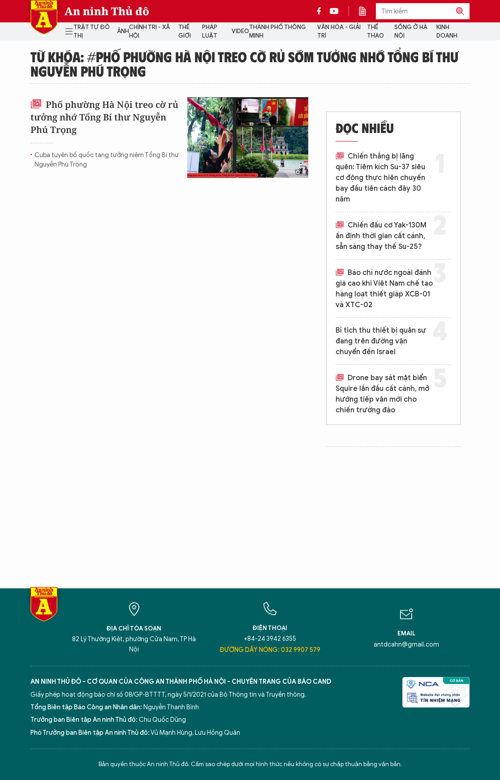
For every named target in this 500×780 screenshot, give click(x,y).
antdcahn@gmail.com (406, 644)
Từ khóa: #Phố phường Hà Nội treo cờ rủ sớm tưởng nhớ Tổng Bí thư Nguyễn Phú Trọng (244, 63)
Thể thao (375, 31)
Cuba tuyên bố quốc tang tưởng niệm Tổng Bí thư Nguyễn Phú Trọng (106, 159)
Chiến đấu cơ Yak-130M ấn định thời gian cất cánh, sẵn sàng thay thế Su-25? (381, 236)
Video (240, 31)
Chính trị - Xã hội (149, 31)
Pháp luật (209, 31)
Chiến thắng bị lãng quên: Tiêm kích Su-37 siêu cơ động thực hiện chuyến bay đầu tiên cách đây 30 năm (380, 178)
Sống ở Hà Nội (410, 31)
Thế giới (184, 31)
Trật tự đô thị (91, 31)
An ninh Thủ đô (107, 11)
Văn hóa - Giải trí (339, 31)
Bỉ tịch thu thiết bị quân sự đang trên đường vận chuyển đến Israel (381, 341)
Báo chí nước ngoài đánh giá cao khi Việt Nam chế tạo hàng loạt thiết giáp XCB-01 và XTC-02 (384, 288)
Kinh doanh (446, 31)
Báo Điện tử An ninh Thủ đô (44, 17)
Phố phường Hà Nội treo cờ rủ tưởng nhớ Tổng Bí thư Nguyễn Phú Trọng (104, 117)
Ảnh (123, 31)
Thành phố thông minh (277, 31)
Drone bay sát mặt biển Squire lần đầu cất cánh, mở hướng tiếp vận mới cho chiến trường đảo (382, 394)
